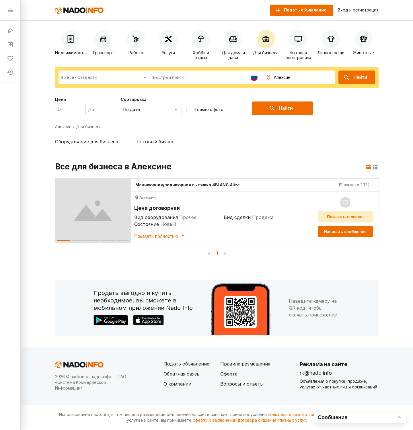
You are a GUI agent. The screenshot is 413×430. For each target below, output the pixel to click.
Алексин (63, 126)
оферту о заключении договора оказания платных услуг (249, 420)
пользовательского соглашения (300, 414)
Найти (355, 77)
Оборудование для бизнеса (86, 141)
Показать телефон (345, 216)
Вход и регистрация (358, 10)
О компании (177, 384)
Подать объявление (186, 364)
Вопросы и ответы (242, 384)
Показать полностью (160, 235)
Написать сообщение (345, 231)
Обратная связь (181, 374)
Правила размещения (245, 364)
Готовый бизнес (155, 141)
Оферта (228, 374)
